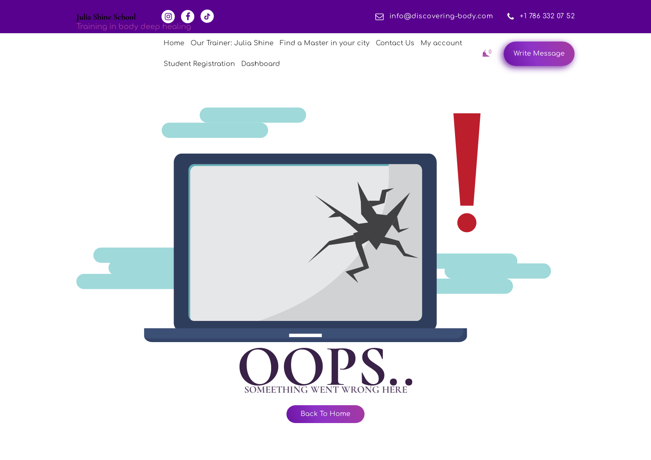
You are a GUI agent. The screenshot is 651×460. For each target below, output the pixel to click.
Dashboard (260, 64)
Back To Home (325, 414)
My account (441, 43)
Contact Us (395, 43)
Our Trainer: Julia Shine (232, 43)
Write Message (539, 53)
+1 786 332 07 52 (541, 16)
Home (174, 43)
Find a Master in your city (325, 43)
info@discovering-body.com (434, 16)
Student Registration (199, 64)
